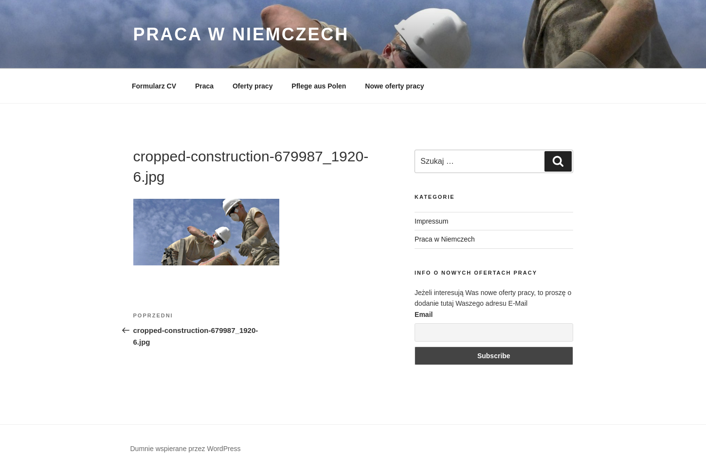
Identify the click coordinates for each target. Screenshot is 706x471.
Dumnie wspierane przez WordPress (185, 449)
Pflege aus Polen (318, 86)
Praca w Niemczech (241, 34)
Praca (204, 86)
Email (424, 314)
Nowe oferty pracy (394, 86)
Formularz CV (154, 86)
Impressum (431, 221)
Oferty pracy (252, 86)
